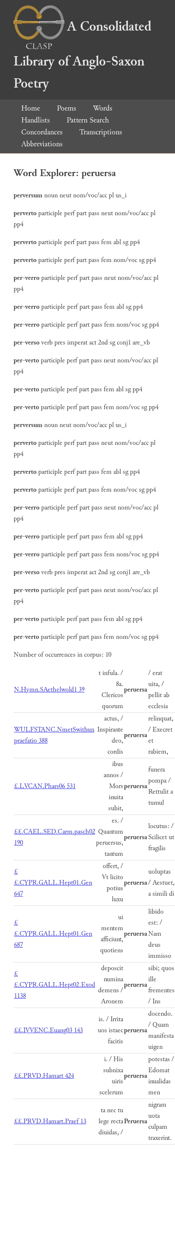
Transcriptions (100, 132)
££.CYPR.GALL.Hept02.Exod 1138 (54, 985)
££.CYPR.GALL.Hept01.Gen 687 (53, 934)
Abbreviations (41, 144)
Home (30, 108)
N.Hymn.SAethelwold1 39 (49, 690)
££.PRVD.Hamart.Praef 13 (50, 1121)
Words (102, 108)
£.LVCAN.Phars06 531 (45, 786)
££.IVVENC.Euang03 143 (48, 1030)
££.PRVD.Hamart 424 (44, 1076)
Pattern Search (88, 120)
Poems (66, 108)
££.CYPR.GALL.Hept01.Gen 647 (53, 883)
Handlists (35, 120)
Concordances (41, 132)
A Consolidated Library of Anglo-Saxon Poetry (82, 55)
